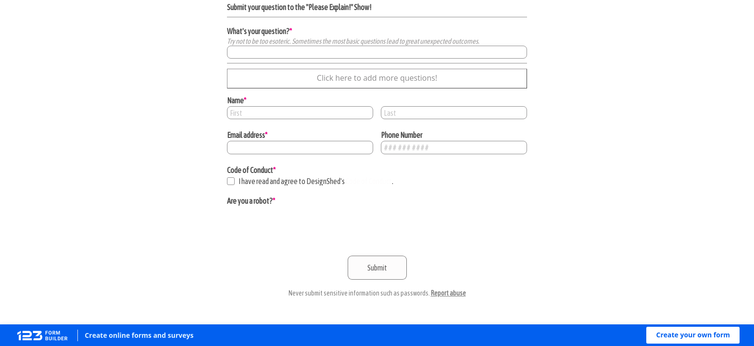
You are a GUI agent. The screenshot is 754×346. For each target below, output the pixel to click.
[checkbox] (231, 181)
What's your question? (258, 31)
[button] (693, 335)
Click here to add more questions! (377, 78)
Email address (246, 135)
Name (235, 100)
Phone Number (401, 135)
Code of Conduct (250, 170)
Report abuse (448, 293)
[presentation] (300, 225)
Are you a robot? (250, 201)
